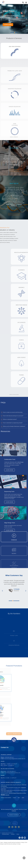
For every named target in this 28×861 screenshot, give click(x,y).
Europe (14, 800)
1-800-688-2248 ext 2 (11, 780)
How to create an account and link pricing (12, 424)
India (19, 800)
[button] (12, 32)
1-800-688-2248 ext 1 (9, 766)
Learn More (9, 491)
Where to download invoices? (10, 431)
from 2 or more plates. (7, 17)
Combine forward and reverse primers (11, 15)
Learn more (8, 24)
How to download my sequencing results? (13, 435)
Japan (23, 800)
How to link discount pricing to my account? (13, 428)
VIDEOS (14, 547)
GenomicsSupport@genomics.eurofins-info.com (14, 768)
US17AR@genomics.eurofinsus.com (12, 781)
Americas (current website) (6, 800)
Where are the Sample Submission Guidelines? (14, 438)
